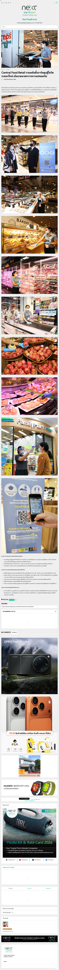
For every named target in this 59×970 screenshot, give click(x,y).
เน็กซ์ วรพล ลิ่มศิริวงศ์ (7, 929)
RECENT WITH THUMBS (8, 867)
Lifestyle (8, 69)
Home (2, 69)
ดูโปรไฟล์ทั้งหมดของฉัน (8, 931)
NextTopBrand (29, 19)
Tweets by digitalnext (29, 800)
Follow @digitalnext (35, 799)
